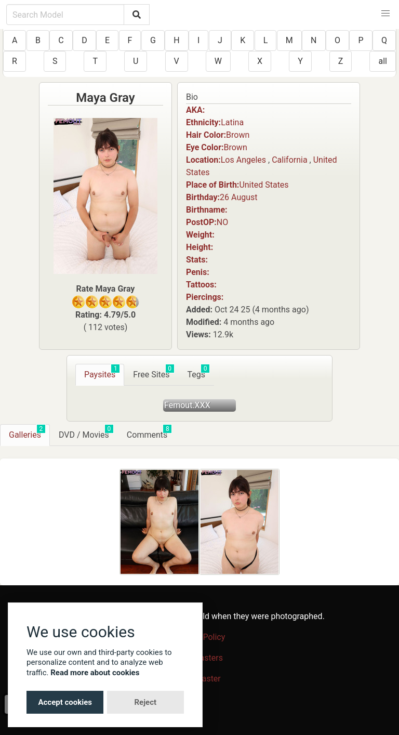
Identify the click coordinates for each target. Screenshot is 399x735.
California (289, 160)
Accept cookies (65, 702)
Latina (232, 122)
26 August (238, 197)
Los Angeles (243, 160)
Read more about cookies (94, 672)
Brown (237, 135)
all (382, 61)
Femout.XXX (187, 405)
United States (263, 185)
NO (222, 222)
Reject (145, 702)
